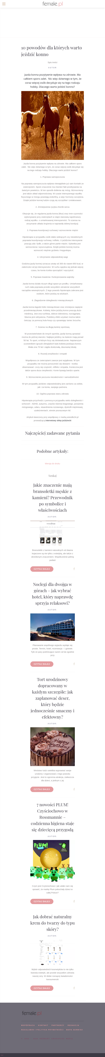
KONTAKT (43, 1025)
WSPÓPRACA (28, 1025)
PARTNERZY (58, 1025)
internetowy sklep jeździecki (58, 420)
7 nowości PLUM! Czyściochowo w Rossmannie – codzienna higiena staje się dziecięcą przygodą (52, 817)
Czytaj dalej (42, 569)
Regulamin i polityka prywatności (42, 1030)
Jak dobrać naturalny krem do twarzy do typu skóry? (52, 923)
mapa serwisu (74, 1030)
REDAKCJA (73, 1025)
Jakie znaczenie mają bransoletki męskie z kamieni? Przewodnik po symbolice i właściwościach (52, 497)
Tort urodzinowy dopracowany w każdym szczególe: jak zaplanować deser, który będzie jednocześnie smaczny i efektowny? (52, 698)
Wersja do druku (52, 463)
